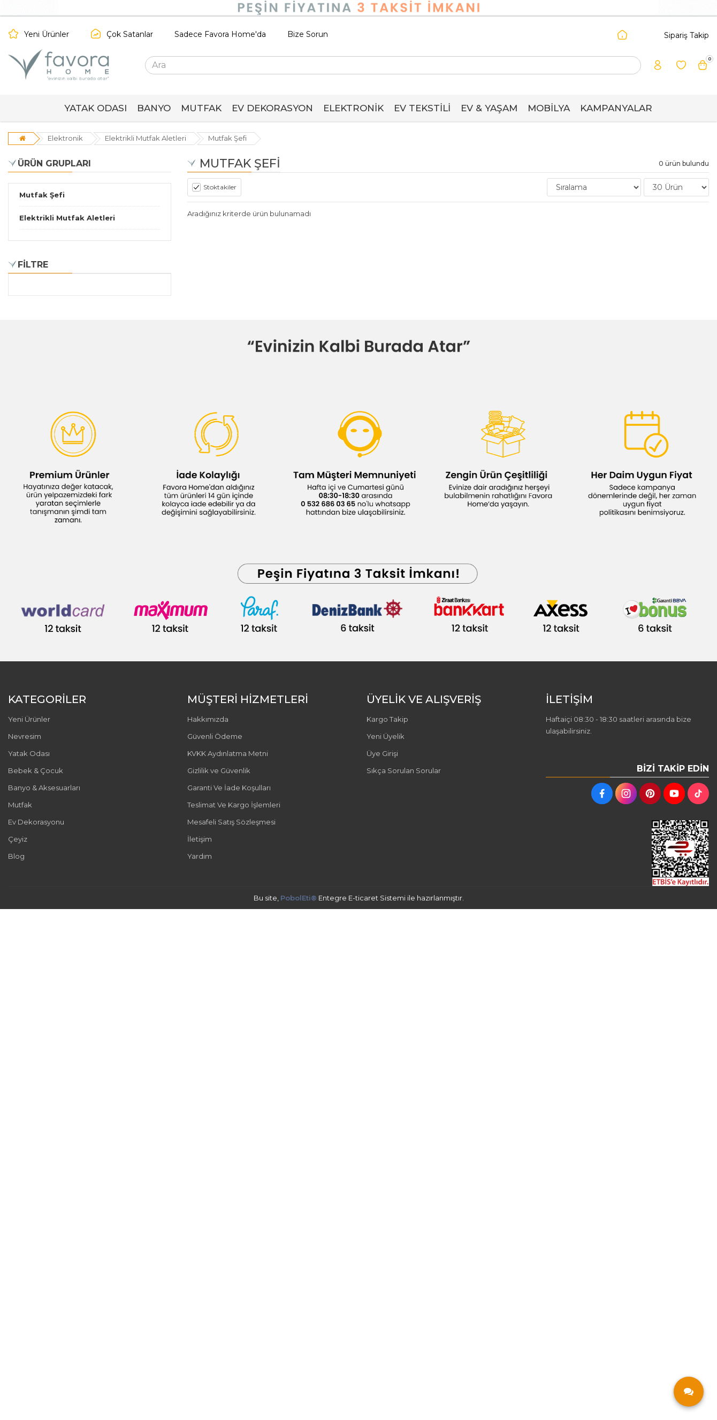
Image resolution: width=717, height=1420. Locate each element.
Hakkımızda (207, 719)
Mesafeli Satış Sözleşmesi (231, 822)
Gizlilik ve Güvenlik (218, 770)
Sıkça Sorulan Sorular (404, 770)
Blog (16, 856)
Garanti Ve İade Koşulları (229, 787)
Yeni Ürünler (46, 34)
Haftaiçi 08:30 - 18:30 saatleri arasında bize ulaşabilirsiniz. (618, 725)
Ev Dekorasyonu (36, 822)
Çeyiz (17, 839)
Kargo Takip (387, 719)
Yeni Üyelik (386, 736)
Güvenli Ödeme (214, 736)
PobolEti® (298, 898)
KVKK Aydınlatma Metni (227, 753)
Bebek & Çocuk (35, 770)
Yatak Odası (29, 753)
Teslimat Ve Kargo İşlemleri (233, 804)
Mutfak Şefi (227, 138)
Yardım (199, 856)
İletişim (199, 839)
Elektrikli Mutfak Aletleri (145, 138)
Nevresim (24, 736)
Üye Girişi (382, 753)
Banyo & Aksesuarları (44, 787)
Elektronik (65, 138)
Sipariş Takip (686, 35)
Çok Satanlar (129, 34)
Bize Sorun (307, 34)
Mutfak (20, 804)
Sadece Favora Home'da (220, 34)
